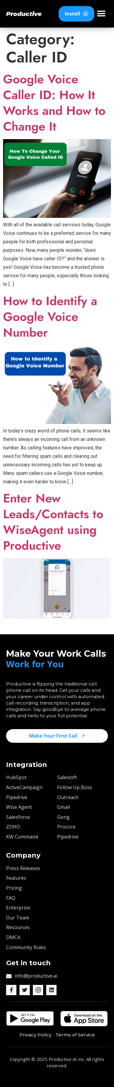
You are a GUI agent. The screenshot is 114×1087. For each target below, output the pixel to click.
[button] (101, 14)
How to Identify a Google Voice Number (50, 316)
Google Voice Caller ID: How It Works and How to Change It (54, 102)
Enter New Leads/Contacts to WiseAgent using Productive (53, 521)
